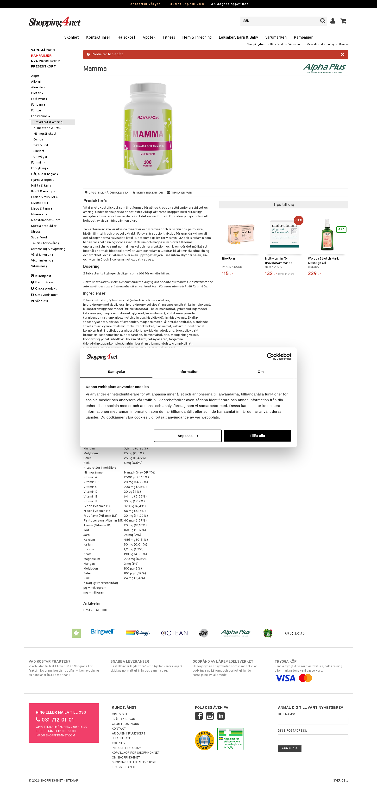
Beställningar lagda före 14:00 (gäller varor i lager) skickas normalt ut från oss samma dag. (147, 666)
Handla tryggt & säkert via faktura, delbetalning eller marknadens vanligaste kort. (311, 669)
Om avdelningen (44, 295)
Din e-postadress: (292, 731)
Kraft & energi (43, 191)
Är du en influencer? (128, 734)
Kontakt (119, 729)
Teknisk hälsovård (45, 243)
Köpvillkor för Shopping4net (136, 753)
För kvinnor (295, 44)
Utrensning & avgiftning (48, 249)
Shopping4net (256, 44)
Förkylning (40, 168)
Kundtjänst (41, 276)
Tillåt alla (257, 436)
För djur (36, 111)
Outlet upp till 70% (187, 4)
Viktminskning (42, 261)
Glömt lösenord (125, 724)
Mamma (343, 44)
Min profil (120, 714)
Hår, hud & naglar (45, 174)
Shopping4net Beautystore (134, 763)
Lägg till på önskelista (106, 193)
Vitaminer (39, 266)
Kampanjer (303, 37)
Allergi (36, 82)
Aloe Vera (38, 87)
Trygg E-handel (124, 767)
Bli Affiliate (121, 738)
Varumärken (276, 37)
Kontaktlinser (98, 37)
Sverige (340, 781)
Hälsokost (126, 37)
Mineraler (39, 214)
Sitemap (71, 781)
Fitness (169, 37)
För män (38, 163)
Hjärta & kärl (41, 186)
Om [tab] (261, 372)
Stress (36, 232)
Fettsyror (39, 99)
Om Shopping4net (126, 758)
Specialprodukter (44, 226)
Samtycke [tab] (116, 372)
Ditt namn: (286, 714)
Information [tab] (188, 372)
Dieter (37, 93)
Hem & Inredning (197, 37)
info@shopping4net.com (55, 736)
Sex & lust (40, 145)
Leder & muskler (44, 197)
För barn (38, 105)
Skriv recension (147, 193)
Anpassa (187, 436)
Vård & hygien (42, 255)
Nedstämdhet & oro (46, 220)
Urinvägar (40, 157)
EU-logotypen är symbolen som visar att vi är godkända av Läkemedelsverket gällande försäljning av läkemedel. (229, 668)
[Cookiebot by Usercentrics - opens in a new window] (270, 356)
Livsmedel (40, 203)
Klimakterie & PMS (47, 128)
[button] (343, 21)
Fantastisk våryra (144, 4)
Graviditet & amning (320, 44)
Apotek (149, 37)
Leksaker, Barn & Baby (238, 37)
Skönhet (71, 37)
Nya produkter (45, 61)
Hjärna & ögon (43, 180)
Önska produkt (44, 289)
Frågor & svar (43, 282)
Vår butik (39, 301)
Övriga (38, 140)
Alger (35, 76)
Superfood (39, 238)
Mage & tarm (42, 209)
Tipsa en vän (179, 193)
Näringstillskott (45, 134)
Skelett (38, 151)
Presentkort (43, 67)
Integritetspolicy (126, 748)
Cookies (118, 743)
